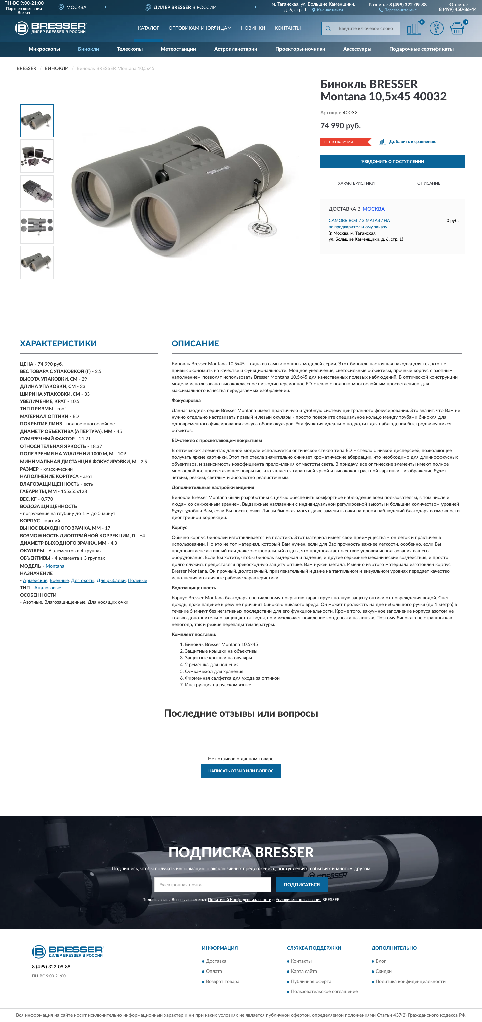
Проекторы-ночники (300, 49)
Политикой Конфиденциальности (239, 900)
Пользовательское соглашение (324, 991)
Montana (55, 566)
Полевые (137, 580)
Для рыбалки (111, 580)
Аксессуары (357, 49)
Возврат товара (222, 981)
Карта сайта (304, 971)
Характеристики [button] (356, 183)
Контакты (288, 28)
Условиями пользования (298, 900)
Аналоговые (47, 588)
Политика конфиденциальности (411, 981)
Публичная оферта (311, 981)
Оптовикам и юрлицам (200, 28)
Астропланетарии (235, 49)
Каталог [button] (148, 28)
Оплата (214, 971)
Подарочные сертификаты (421, 49)
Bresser (24, 13)
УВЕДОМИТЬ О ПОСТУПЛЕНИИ (393, 162)
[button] (398, 10)
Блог (381, 961)
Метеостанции (178, 49)
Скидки (384, 971)
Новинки (253, 28)
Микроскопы (44, 49)
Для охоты (82, 580)
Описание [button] (428, 183)
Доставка (216, 961)
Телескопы (130, 49)
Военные (59, 580)
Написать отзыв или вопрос (241, 771)
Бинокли (88, 49)
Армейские (35, 580)
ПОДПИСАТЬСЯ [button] (302, 885)
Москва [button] (374, 209)
